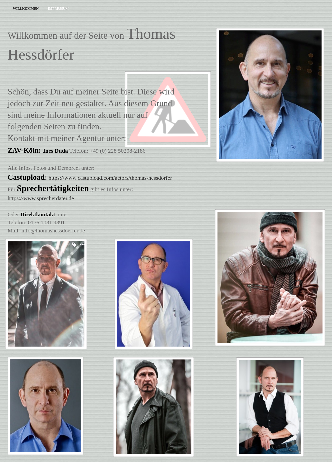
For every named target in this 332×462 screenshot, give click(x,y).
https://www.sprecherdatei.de (41, 198)
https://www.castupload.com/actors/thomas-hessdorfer (110, 178)
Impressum (58, 8)
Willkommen (26, 8)
